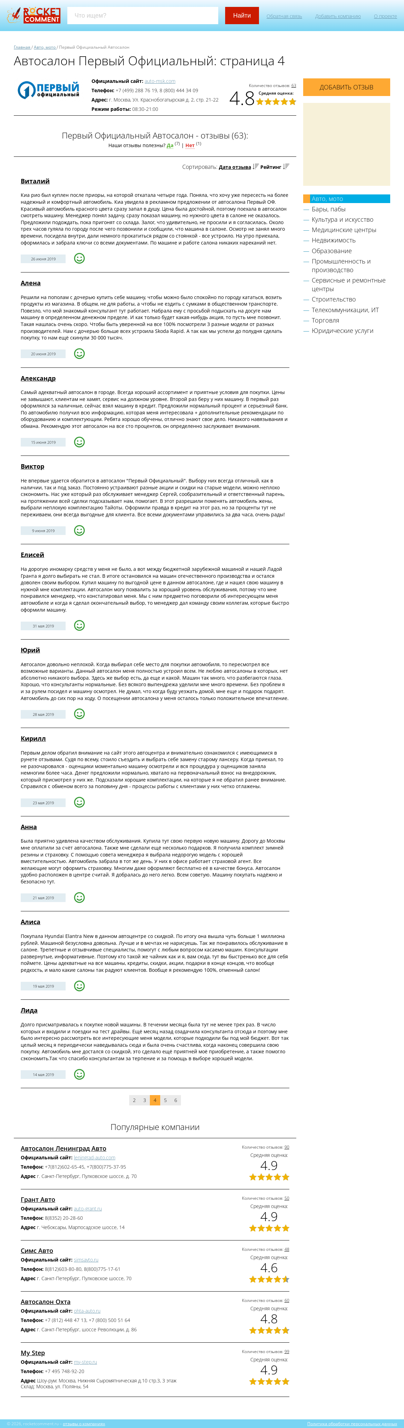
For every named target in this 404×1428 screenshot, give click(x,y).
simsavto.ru (86, 1259)
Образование (332, 251)
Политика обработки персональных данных (352, 1423)
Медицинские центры (344, 230)
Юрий (30, 650)
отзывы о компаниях (84, 1423)
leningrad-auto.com (94, 1157)
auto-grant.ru (88, 1208)
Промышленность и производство (341, 265)
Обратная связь (284, 16)
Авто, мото (327, 198)
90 (287, 1147)
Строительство (334, 299)
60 (287, 1300)
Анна (29, 827)
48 (287, 1249)
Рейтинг (270, 167)
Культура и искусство (343, 219)
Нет (190, 145)
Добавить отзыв (346, 87)
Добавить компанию (338, 16)
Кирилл (33, 738)
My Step (33, 1353)
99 (287, 1351)
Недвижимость (334, 240)
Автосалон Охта (45, 1301)
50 (287, 1198)
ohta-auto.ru (87, 1310)
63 (293, 85)
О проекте (385, 16)
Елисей (32, 554)
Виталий (35, 181)
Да (170, 145)
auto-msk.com (160, 81)
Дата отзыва (235, 167)
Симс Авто (37, 1250)
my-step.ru (85, 1362)
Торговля (325, 320)
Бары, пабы (329, 209)
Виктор (32, 466)
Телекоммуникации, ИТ (345, 310)
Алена (31, 283)
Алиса (30, 922)
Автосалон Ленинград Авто (63, 1148)
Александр (38, 378)
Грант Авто (38, 1199)
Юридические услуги (343, 330)
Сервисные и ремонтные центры (349, 284)
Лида (29, 1010)
